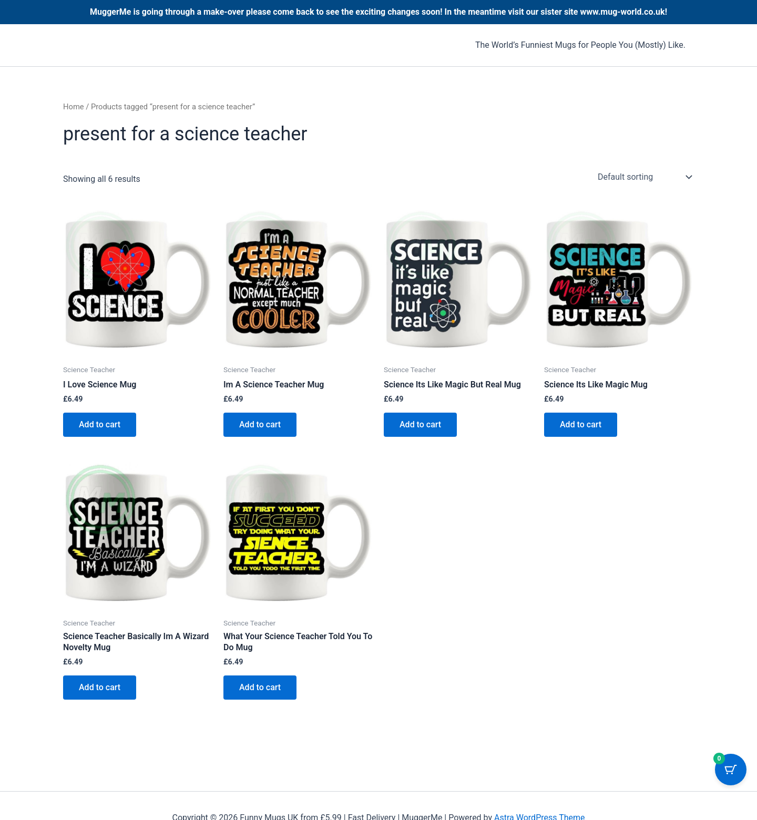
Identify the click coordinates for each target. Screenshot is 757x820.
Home (73, 106)
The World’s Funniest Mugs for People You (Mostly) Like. (580, 45)
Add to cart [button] (99, 424)
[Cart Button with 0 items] (730, 769)
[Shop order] (644, 177)
